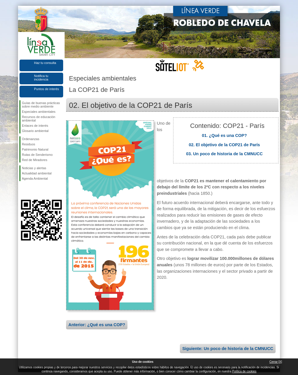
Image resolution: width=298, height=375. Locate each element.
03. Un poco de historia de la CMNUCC (224, 153)
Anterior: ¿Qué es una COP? (96, 324)
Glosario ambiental (35, 131)
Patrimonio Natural (35, 149)
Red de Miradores (34, 160)
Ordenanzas (30, 139)
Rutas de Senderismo (37, 154)
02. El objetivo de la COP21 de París (224, 144)
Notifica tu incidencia (41, 77)
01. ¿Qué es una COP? (224, 135)
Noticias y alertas (34, 168)
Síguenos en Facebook (22, 190)
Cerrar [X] (275, 361)
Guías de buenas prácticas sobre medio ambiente (41, 104)
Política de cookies (244, 371)
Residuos (28, 144)
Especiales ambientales (39, 111)
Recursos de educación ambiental (38, 118)
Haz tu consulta (45, 63)
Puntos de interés (46, 89)
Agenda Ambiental (35, 178)
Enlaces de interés (35, 125)
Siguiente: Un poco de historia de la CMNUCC (227, 348)
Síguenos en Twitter (32, 190)
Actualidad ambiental (37, 173)
